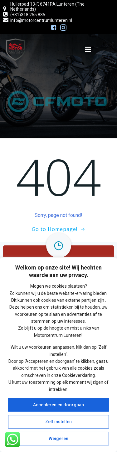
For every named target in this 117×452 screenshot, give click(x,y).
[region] (58, 354)
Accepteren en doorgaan (58, 404)
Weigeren (58, 438)
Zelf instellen (58, 421)
